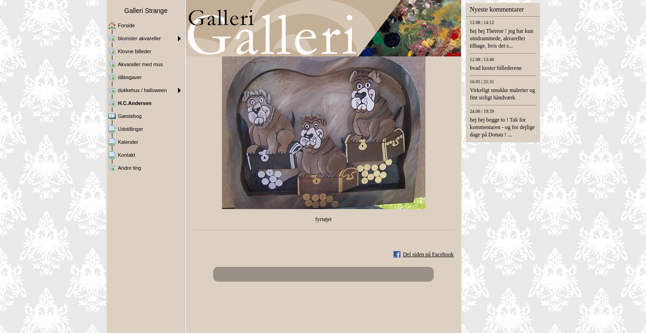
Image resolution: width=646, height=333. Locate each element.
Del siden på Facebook (428, 254)
